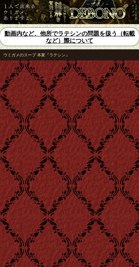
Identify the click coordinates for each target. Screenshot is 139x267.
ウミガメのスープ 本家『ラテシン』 (36, 55)
